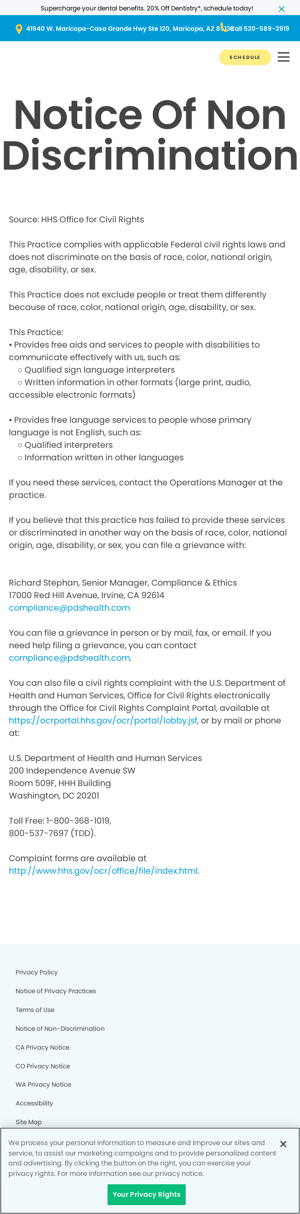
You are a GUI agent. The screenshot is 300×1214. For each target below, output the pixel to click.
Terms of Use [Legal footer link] (35, 1009)
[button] (284, 58)
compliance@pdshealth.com (69, 608)
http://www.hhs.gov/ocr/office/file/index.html (103, 871)
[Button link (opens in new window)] (150, 28)
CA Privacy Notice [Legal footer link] (42, 1047)
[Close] (283, 1144)
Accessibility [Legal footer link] (34, 1103)
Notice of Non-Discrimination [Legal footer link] (60, 1028)
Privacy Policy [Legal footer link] (37, 972)
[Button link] (245, 57)
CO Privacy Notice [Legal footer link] (43, 1066)
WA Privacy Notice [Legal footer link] (43, 1084)
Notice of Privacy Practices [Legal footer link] (56, 990)
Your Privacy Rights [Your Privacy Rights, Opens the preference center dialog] (147, 1194)
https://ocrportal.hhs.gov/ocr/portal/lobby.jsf (103, 721)
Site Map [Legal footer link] (29, 1121)
